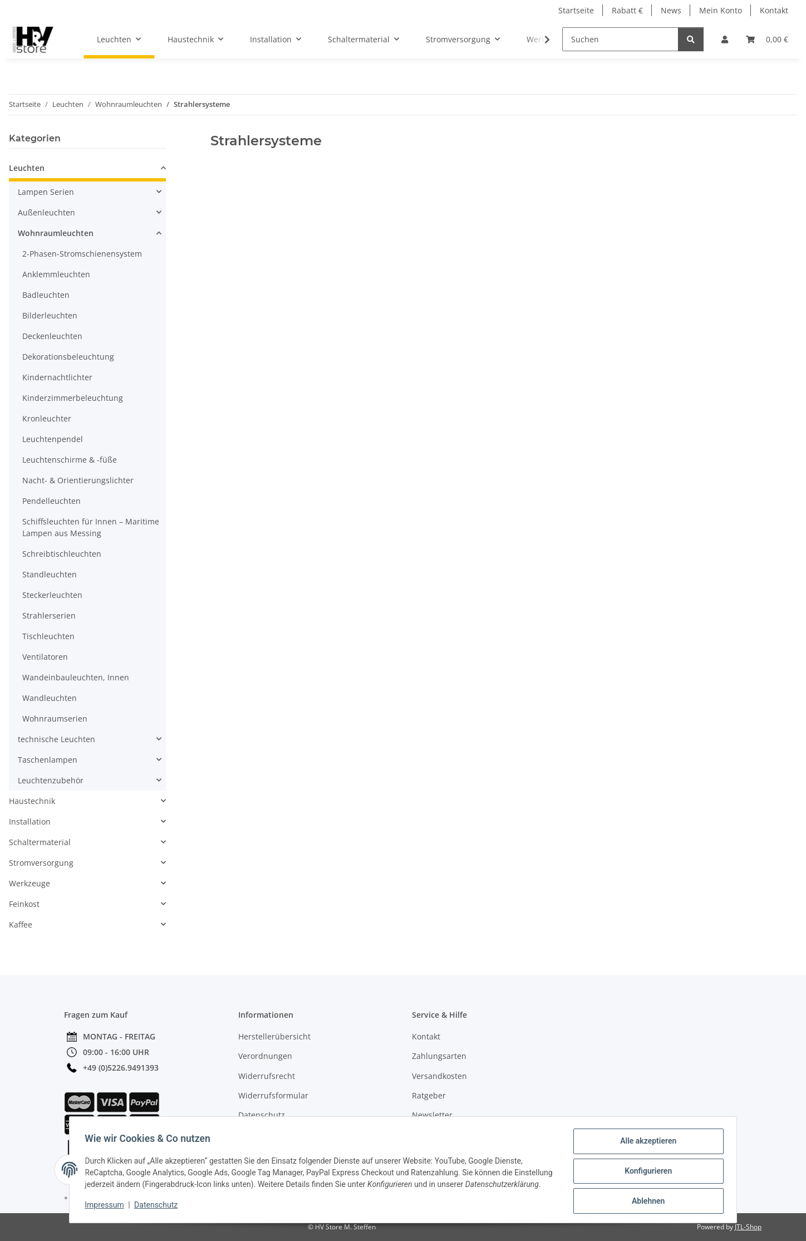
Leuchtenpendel (52, 439)
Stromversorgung (41, 862)
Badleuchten (46, 295)
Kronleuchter (46, 418)
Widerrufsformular (273, 1095)
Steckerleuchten (52, 595)
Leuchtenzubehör (50, 780)
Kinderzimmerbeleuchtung (72, 398)
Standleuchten (49, 574)
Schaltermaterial (40, 842)
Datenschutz (158, 1207)
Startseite (576, 10)
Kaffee (20, 924)
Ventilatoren (45, 656)
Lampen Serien (46, 192)
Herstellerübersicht (274, 1036)
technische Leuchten (56, 739)
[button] (724, 39)
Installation (30, 821)
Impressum (106, 1207)
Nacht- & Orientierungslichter (78, 480)
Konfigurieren (645, 1168)
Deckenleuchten (52, 336)
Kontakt (774, 10)
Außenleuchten (46, 212)
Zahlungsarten (439, 1056)
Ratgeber (429, 1095)
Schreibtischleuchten (61, 553)
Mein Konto (720, 10)
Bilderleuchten (49, 315)
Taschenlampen (47, 759)
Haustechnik (32, 801)
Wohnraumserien (54, 718)
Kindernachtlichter (57, 377)
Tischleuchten (48, 636)
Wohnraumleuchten (56, 233)
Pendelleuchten (51, 501)
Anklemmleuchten (56, 274)
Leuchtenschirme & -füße (69, 459)
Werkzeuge (29, 883)
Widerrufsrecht (266, 1076)
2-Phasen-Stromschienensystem (82, 253)
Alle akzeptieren (645, 1139)
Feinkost (24, 904)
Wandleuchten (49, 698)
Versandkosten (439, 1076)
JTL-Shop (748, 1227)
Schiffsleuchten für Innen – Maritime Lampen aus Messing (90, 527)
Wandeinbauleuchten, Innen (75, 677)
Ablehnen (645, 1197)
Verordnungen (265, 1056)
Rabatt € (627, 10)
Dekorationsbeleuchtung (68, 356)
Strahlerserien (49, 615)
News (671, 10)
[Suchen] (620, 39)
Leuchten (27, 168)
